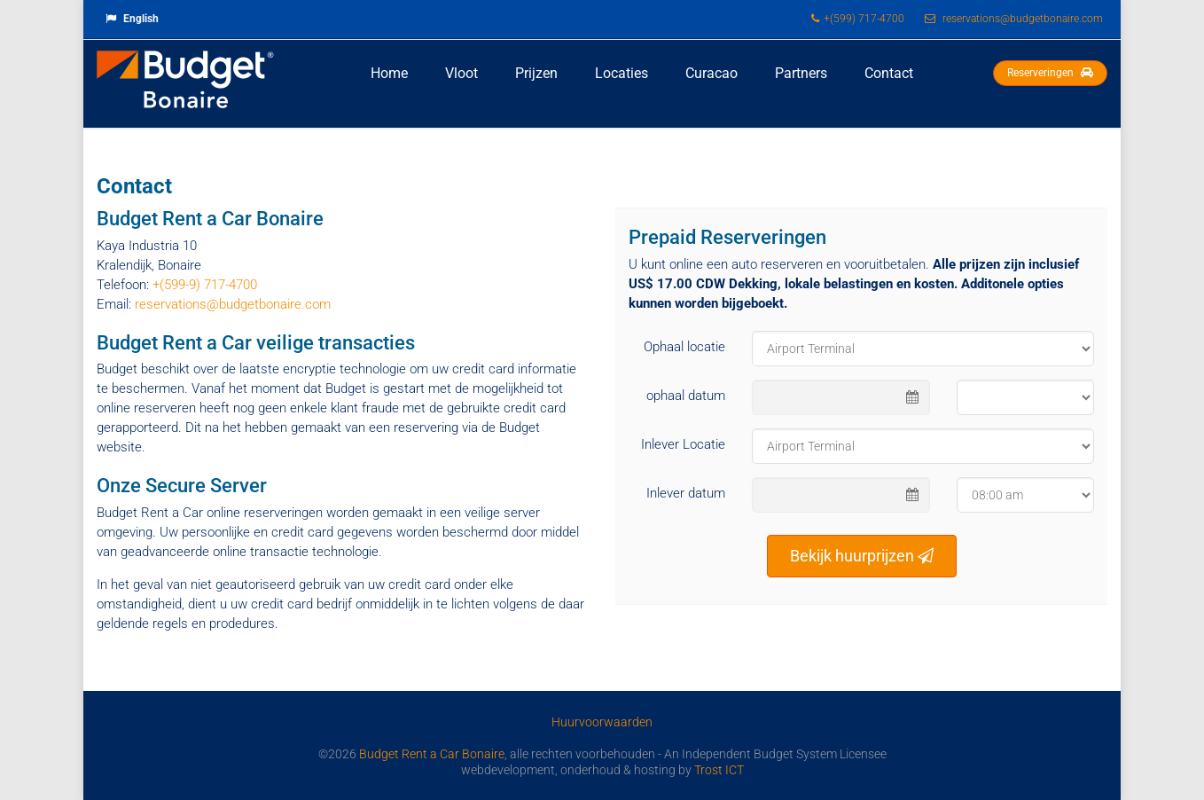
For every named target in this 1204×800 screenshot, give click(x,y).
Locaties (621, 73)
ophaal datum (685, 396)
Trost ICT (719, 770)
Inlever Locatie (683, 444)
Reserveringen (1050, 73)
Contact (888, 73)
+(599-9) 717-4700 (204, 285)
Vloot (461, 73)
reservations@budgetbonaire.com (233, 304)
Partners (801, 73)
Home (389, 73)
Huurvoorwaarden (602, 722)
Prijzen (536, 73)
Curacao (711, 73)
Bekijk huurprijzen (862, 555)
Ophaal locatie (684, 347)
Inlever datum (685, 493)
